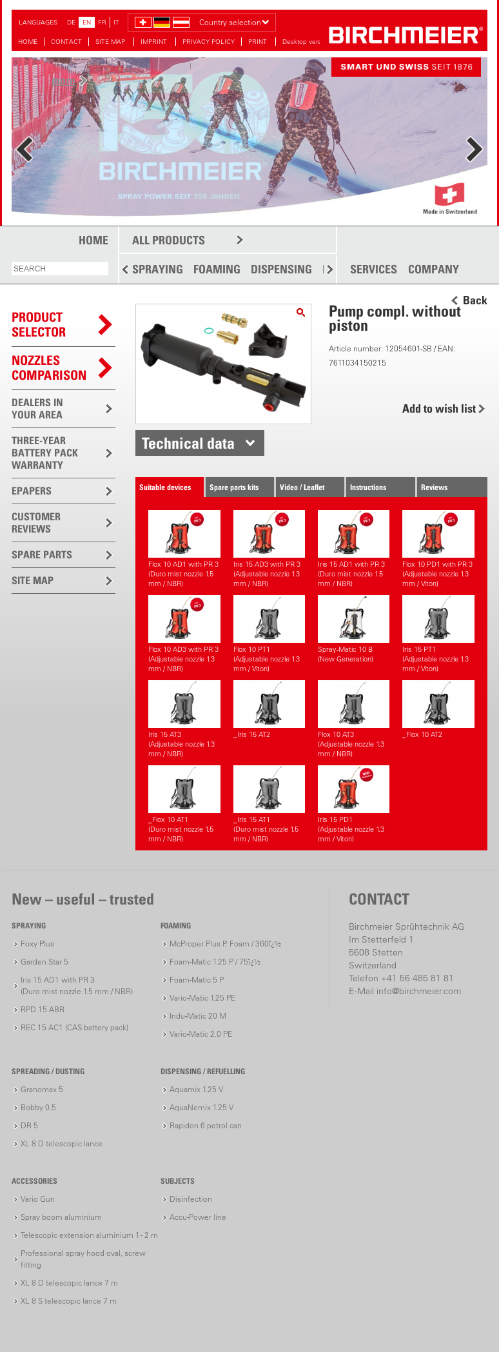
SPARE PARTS (42, 554)
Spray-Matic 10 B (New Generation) (353, 629)
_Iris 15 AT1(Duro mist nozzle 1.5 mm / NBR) (269, 804)
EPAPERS (32, 490)
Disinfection (191, 1199)
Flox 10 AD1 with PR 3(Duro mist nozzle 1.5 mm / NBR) (184, 549)
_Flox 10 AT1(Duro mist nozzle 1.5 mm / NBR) (184, 804)
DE (71, 22)
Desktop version (306, 41)
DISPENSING (281, 269)
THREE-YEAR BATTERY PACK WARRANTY (45, 452)
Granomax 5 (42, 1089)
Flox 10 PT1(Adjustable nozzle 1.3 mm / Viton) (269, 634)
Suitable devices (165, 487)
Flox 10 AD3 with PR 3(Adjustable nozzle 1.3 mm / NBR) (184, 634)
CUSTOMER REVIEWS (36, 522)
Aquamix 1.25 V (196, 1089)
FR (102, 22)
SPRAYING (157, 269)
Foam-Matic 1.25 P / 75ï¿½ (215, 961)
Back (475, 300)
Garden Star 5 (44, 961)
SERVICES (373, 269)
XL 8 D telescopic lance (62, 1143)
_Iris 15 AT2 (269, 709)
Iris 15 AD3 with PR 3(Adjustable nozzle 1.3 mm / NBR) (269, 549)
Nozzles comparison (49, 368)
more (63, 80)
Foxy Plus (37, 943)
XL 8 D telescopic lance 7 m (69, 1283)
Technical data (188, 443)
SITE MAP (111, 41)
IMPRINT (155, 41)
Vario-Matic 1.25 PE (202, 998)
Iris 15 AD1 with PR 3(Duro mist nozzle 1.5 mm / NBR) (353, 549)
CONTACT (66, 41)
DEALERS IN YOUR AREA (37, 408)
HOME (27, 41)
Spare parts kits (234, 487)
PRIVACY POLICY (208, 41)
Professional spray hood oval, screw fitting (83, 1258)
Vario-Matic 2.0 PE (201, 1034)
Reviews (434, 487)
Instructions (368, 487)
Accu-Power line (198, 1217)
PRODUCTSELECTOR (39, 324)
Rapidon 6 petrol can (206, 1125)
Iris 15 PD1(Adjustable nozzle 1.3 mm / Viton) (353, 804)
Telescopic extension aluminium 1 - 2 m (89, 1235)
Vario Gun (38, 1199)
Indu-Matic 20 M (198, 1016)
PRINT (258, 41)
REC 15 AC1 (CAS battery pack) (74, 1027)
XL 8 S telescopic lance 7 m (69, 1301)
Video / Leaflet (302, 487)
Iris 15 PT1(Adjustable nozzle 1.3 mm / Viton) (438, 634)
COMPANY (433, 269)
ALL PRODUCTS (168, 240)
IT (116, 22)
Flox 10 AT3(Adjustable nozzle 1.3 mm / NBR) (353, 719)
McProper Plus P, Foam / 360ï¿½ (225, 943)
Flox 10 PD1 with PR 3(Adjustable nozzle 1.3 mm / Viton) (438, 549)
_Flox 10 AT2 (438, 709)
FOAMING (216, 269)
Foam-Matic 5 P (197, 980)
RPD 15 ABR (42, 1009)
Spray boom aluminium (61, 1217)
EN (87, 22)
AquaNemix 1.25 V (201, 1107)
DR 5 (29, 1125)
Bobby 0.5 (38, 1107)
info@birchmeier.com (419, 991)
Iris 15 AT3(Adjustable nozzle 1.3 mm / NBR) (184, 719)
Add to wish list (439, 408)
